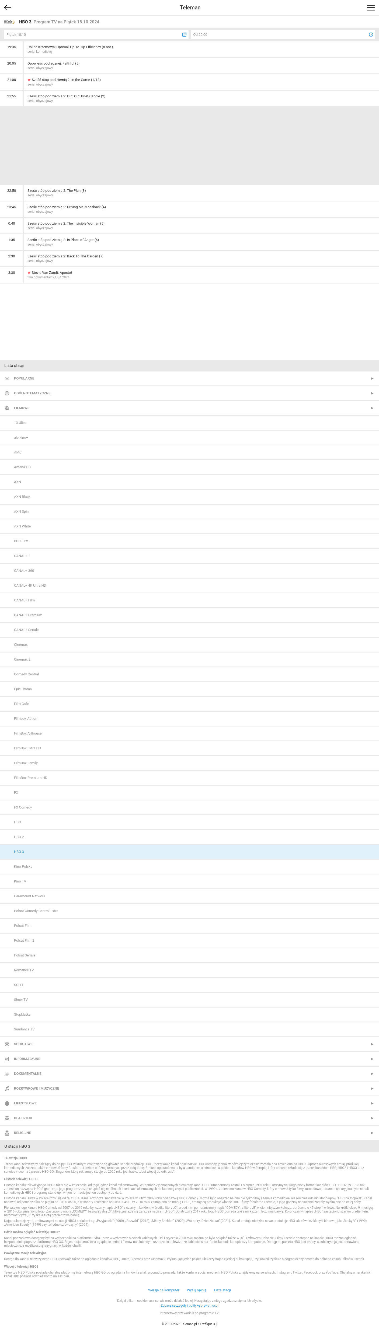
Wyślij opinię (196, 1290)
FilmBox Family (26, 763)
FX (16, 792)
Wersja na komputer (163, 1290)
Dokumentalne (27, 1074)
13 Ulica (20, 423)
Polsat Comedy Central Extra (36, 911)
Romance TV (24, 970)
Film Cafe (21, 704)
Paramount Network (29, 896)
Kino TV (20, 881)
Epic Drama (23, 689)
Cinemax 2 (22, 659)
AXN (17, 482)
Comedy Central (26, 674)
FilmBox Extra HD (27, 748)
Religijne (22, 1133)
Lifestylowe (25, 1103)
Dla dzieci (23, 1118)
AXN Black (22, 497)
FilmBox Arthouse (28, 733)
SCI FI (18, 985)
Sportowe (23, 1044)
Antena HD (22, 467)
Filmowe (21, 408)
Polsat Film (23, 926)
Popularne (24, 378)
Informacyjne (27, 1059)
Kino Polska (23, 866)
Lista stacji (222, 1290)
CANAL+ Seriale (26, 630)
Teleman (190, 7)
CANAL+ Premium (28, 615)
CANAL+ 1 (22, 556)
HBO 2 (19, 837)
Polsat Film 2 (24, 940)
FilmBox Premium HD (30, 778)
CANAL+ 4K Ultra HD (30, 585)
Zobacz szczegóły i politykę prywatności (189, 1305)
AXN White (22, 526)
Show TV (21, 1000)
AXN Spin (21, 511)
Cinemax (21, 645)
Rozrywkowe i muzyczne (36, 1088)
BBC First (21, 541)
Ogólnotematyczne (32, 393)
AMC (18, 452)
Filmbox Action (25, 719)
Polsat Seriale (24, 955)
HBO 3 (19, 852)
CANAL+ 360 (24, 571)
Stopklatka (22, 1014)
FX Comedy (23, 807)
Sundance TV (24, 1029)
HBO (17, 822)
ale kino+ (21, 437)
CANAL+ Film (24, 600)
